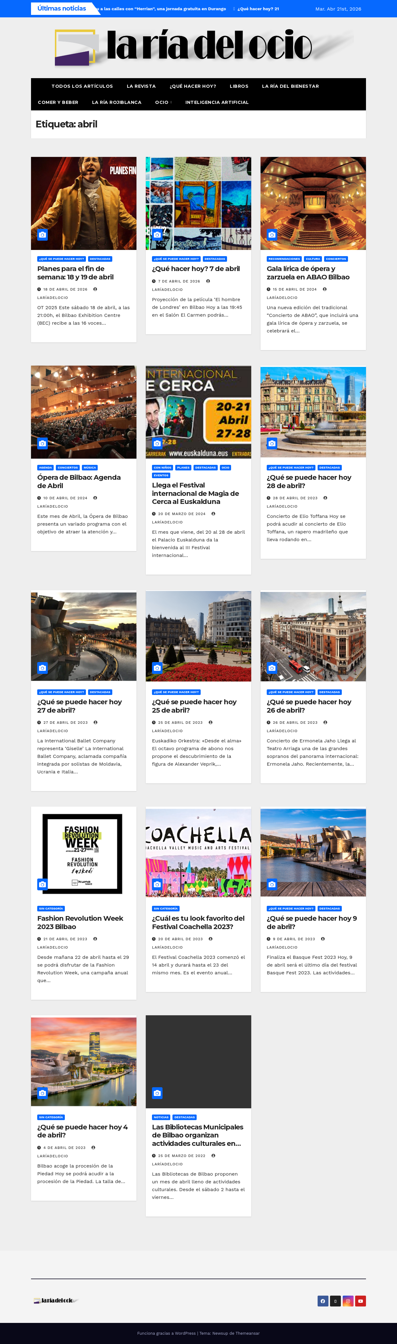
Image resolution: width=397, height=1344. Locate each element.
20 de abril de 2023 (181, 939)
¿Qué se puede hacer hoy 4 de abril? (82, 1131)
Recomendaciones (284, 258)
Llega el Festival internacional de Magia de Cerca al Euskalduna (195, 493)
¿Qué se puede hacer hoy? (61, 258)
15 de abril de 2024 (296, 289)
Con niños (162, 467)
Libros (239, 86)
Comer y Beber (58, 102)
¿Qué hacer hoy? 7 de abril (196, 269)
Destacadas (100, 258)
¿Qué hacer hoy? (193, 86)
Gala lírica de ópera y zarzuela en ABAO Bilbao (308, 273)
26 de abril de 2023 (296, 722)
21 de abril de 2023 (66, 939)
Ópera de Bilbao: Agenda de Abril (79, 481)
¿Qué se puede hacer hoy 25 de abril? (194, 706)
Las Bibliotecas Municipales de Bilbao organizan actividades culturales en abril (197, 1139)
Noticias (161, 1117)
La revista (141, 86)
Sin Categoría (51, 908)
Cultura (313, 258)
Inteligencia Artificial (217, 102)
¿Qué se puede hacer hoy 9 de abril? (312, 922)
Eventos (161, 475)
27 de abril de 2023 (66, 722)
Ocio (162, 102)
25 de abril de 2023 (181, 722)
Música (90, 467)
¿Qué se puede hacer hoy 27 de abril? (79, 706)
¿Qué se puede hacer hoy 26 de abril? (309, 706)
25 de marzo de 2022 (182, 1156)
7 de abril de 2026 (180, 281)
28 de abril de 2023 (296, 498)
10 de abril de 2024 (66, 498)
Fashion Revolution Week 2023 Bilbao (80, 922)
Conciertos (336, 258)
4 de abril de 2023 (65, 1148)
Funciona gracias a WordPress (167, 1333)
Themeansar (248, 1333)
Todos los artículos (82, 86)
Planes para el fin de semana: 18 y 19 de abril (75, 273)
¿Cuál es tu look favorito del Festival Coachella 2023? (198, 922)
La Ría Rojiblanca (117, 102)
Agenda (45, 467)
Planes (183, 467)
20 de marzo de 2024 (182, 514)
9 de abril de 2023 (295, 939)
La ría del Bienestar (290, 86)
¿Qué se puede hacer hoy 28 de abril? (309, 481)
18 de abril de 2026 (66, 289)
